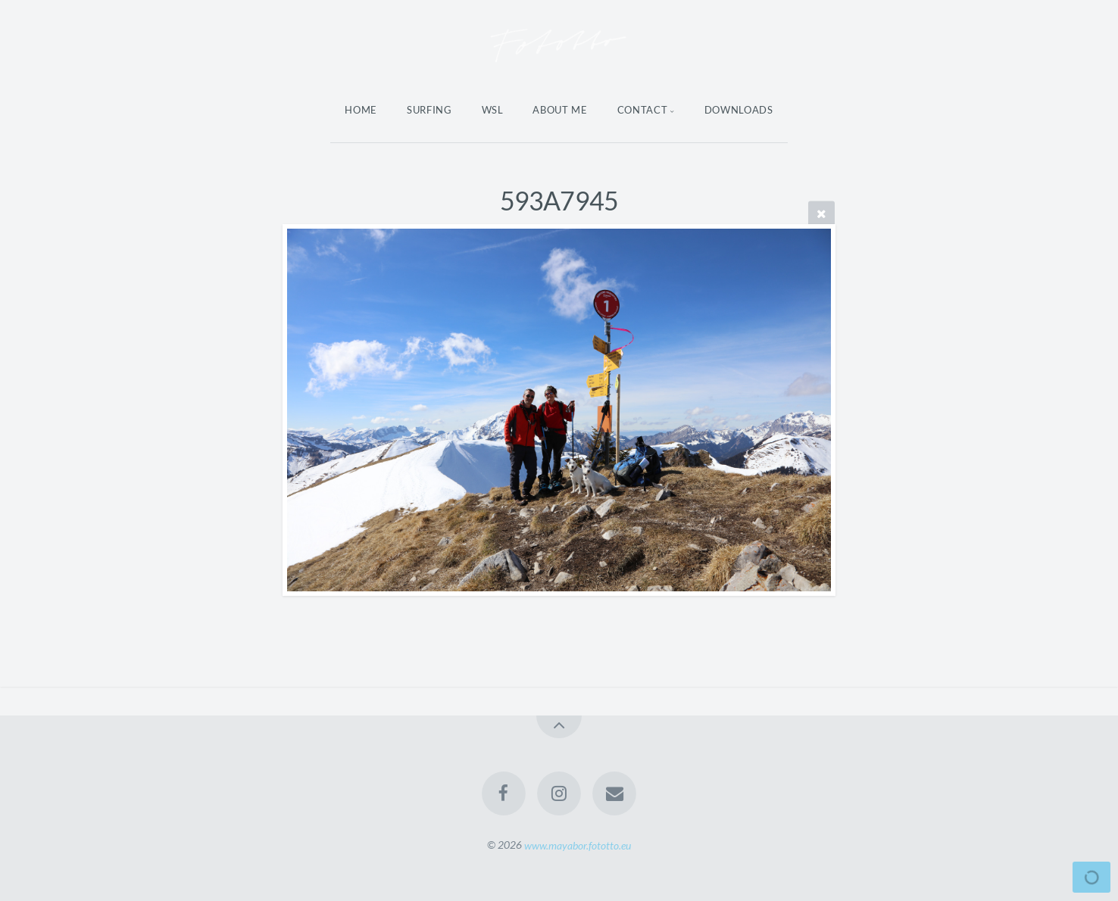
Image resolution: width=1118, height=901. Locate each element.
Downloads (738, 110)
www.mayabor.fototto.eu (577, 844)
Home (361, 110)
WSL (493, 110)
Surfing (429, 110)
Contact (642, 110)
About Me (559, 110)
